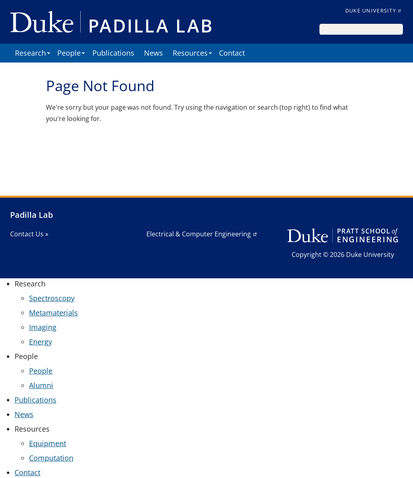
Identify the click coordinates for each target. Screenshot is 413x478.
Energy (40, 341)
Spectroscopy (52, 298)
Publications (113, 53)
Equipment (47, 443)
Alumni (41, 385)
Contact (232, 53)
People (40, 371)
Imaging (42, 327)
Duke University (370, 10)
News (153, 53)
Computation (51, 458)
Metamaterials (53, 312)
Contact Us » (29, 234)
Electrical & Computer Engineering (198, 234)
